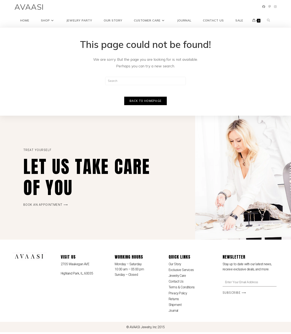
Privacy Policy (178, 294)
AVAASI (29, 7)
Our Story (175, 265)
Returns (174, 300)
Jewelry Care (178, 277)
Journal (174, 312)
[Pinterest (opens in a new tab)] (269, 6)
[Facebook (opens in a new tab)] (264, 6)
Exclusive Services (181, 271)
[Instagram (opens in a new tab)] (275, 6)
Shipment (175, 306)
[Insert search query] (145, 81)
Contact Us (176, 283)
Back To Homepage (146, 101)
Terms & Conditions (182, 289)
